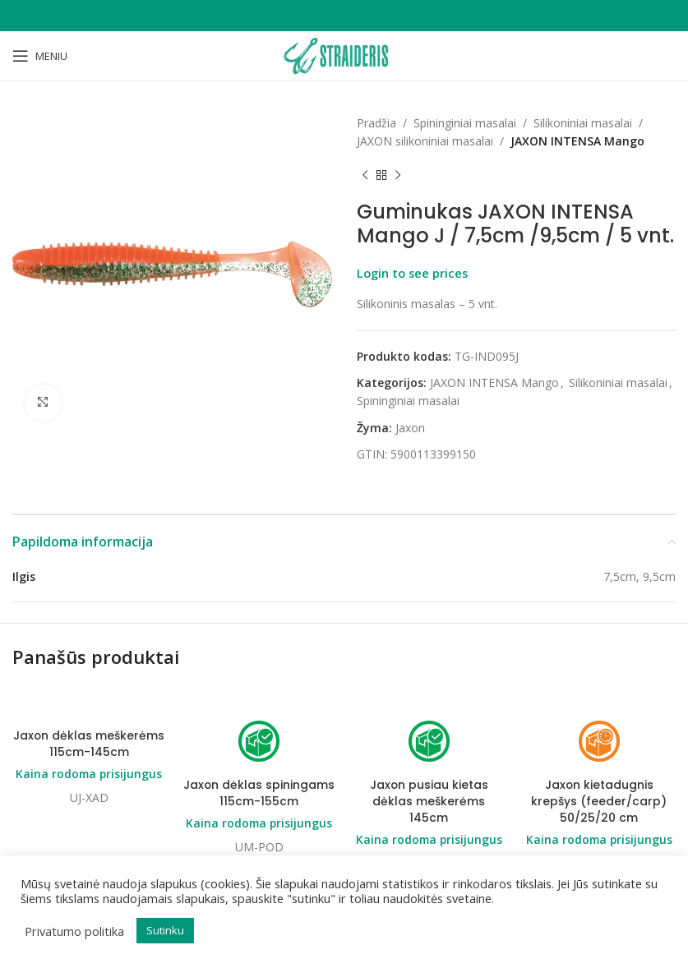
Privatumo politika (74, 931)
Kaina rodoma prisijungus (89, 773)
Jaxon (410, 428)
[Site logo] (343, 54)
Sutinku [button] (165, 930)
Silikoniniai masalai (582, 123)
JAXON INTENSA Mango (577, 141)
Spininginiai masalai (464, 123)
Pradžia (376, 123)
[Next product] (398, 176)
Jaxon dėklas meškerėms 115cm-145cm (89, 744)
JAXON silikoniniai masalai (425, 141)
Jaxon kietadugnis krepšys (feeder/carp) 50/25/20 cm (599, 801)
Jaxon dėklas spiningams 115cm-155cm (259, 793)
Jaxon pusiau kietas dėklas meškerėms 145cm (428, 801)
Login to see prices (412, 273)
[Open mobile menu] (40, 55)
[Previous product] (365, 176)
